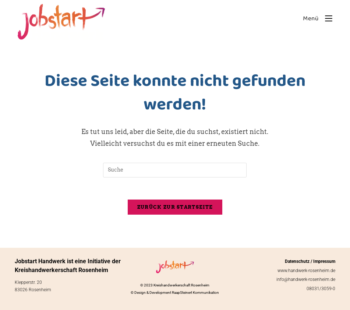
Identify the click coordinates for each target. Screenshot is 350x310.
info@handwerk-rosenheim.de (305, 279)
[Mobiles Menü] (316, 18)
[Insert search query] (175, 170)
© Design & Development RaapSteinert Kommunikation (175, 292)
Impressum (324, 261)
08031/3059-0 (321, 288)
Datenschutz (297, 261)
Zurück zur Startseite (175, 207)
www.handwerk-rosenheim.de (306, 270)
